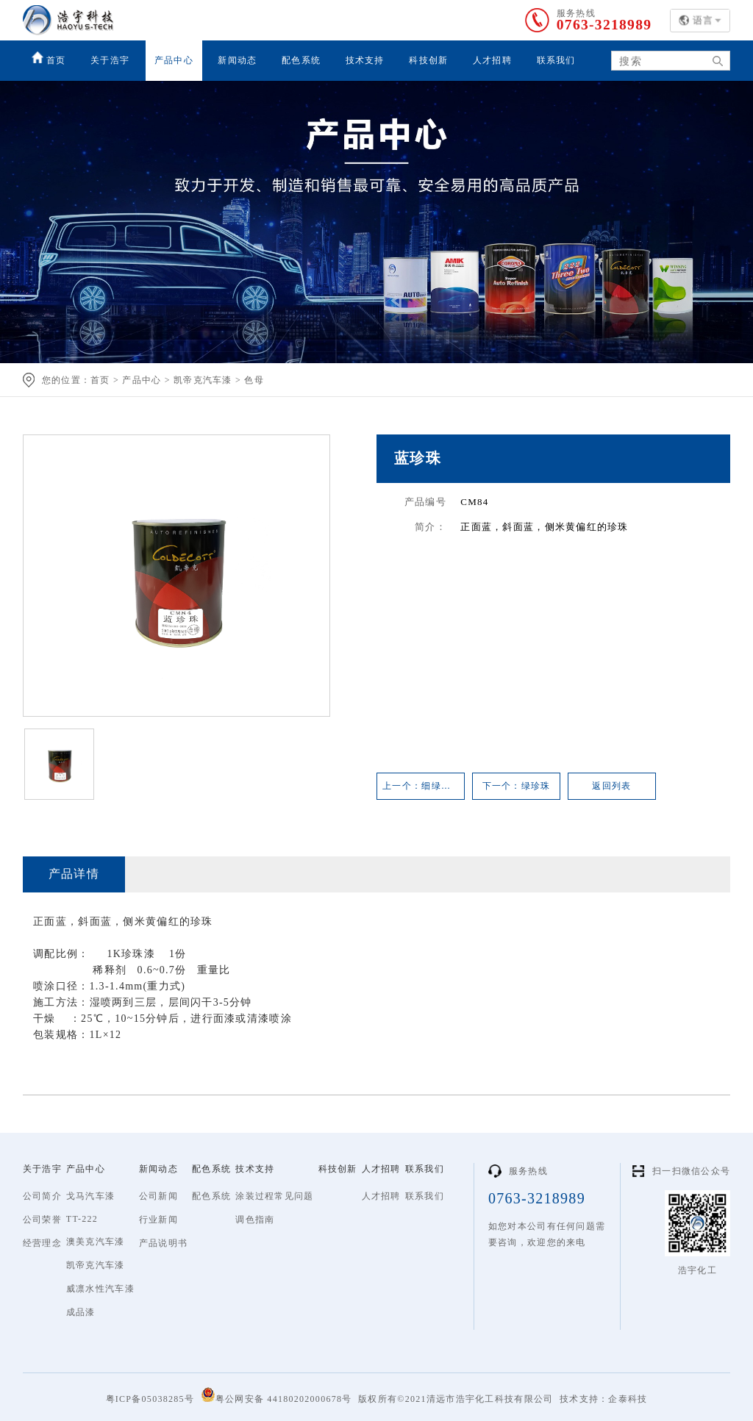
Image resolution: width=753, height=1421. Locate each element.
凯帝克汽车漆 (203, 380)
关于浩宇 (109, 60)
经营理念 (42, 1243)
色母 (254, 380)
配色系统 (301, 60)
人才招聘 (492, 60)
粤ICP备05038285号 (150, 1399)
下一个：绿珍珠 (516, 786)
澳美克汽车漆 (95, 1241)
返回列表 (611, 786)
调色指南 (254, 1219)
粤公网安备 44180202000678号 (276, 1395)
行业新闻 (158, 1219)
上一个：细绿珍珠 (421, 786)
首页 (49, 58)
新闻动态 (237, 60)
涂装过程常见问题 (274, 1196)
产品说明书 (163, 1243)
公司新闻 (158, 1196)
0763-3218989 (603, 25)
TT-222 (82, 1219)
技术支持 (365, 60)
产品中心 (173, 60)
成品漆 (81, 1312)
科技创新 (428, 60)
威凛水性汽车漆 (100, 1289)
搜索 (712, 61)
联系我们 (556, 60)
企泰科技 (627, 1399)
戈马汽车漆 (90, 1196)
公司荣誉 (42, 1219)
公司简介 (42, 1196)
